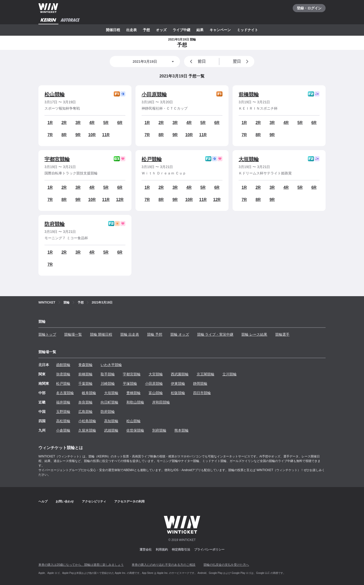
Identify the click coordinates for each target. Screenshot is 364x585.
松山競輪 (54, 94)
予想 (146, 30)
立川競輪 (229, 374)
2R (63, 122)
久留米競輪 (87, 430)
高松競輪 (63, 421)
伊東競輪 (178, 383)
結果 (199, 30)
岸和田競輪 (161, 402)
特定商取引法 (181, 549)
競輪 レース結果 (254, 334)
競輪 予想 (154, 334)
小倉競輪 (63, 430)
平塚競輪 (130, 383)
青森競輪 (85, 365)
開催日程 (113, 30)
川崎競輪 (108, 383)
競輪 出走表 (129, 334)
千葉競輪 (85, 383)
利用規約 (162, 549)
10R (92, 135)
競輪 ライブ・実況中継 (215, 334)
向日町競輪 (109, 402)
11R (105, 135)
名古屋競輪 (65, 393)
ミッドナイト (247, 30)
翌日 (242, 61)
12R (119, 199)
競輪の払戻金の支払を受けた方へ (226, 565)
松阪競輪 (178, 393)
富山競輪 (156, 393)
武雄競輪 (111, 430)
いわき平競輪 (111, 365)
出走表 (131, 30)
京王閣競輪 (205, 374)
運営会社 (146, 549)
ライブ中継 (181, 30)
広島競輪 (85, 412)
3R (77, 122)
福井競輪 (63, 402)
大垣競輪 (249, 159)
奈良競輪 (85, 402)
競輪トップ (47, 334)
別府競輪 (159, 430)
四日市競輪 (202, 393)
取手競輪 (108, 374)
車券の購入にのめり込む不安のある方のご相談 (163, 565)
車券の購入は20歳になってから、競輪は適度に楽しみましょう (81, 565)
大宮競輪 (156, 374)
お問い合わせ (65, 501)
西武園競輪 (180, 374)
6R (119, 122)
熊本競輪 (181, 430)
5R (105, 122)
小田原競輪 (154, 94)
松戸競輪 (152, 159)
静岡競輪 (200, 383)
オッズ (161, 30)
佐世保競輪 (135, 430)
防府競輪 (54, 224)
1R (50, 122)
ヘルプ (43, 501)
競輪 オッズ (179, 334)
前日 (197, 61)
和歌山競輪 (135, 402)
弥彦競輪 (63, 374)
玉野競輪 (63, 412)
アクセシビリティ (94, 501)
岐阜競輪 (89, 393)
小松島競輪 (87, 421)
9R (77, 135)
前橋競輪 (249, 94)
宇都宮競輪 (57, 159)
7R (50, 135)
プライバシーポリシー (209, 549)
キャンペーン (220, 30)
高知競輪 (111, 421)
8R (63, 135)
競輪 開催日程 (101, 334)
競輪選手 (282, 334)
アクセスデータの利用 (129, 501)
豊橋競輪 (133, 393)
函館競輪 (63, 365)
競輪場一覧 (73, 334)
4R (91, 122)
